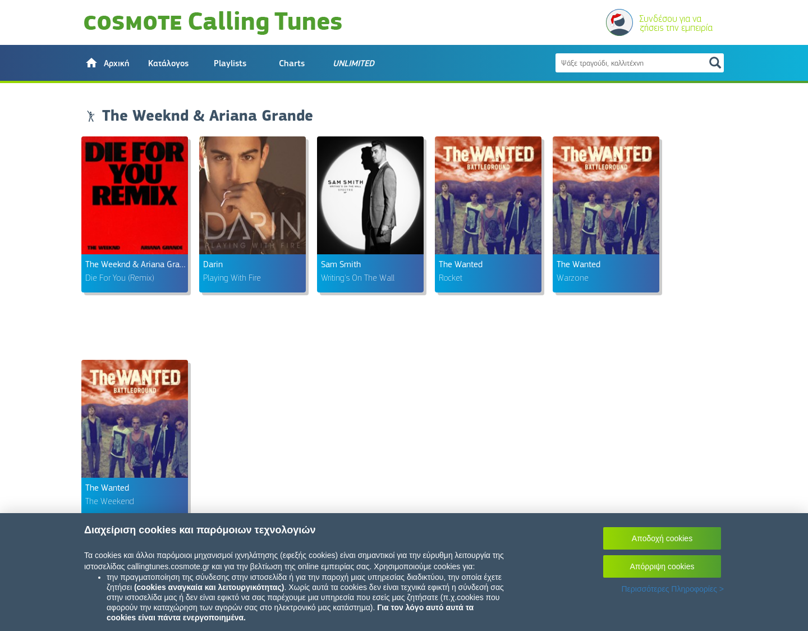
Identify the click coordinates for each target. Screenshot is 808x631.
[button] (106, 63)
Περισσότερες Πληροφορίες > (672, 588)
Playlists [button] (230, 63)
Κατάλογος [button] (168, 63)
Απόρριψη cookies (662, 566)
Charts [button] (292, 63)
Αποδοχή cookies (662, 538)
